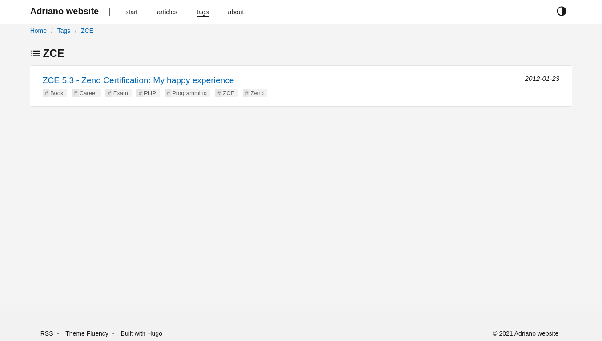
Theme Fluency (87, 333)
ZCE (87, 30)
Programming (189, 93)
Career (88, 93)
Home (38, 30)
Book (57, 93)
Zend (257, 93)
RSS (46, 333)
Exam (120, 93)
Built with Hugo (141, 333)
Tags (64, 30)
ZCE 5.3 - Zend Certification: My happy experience (138, 80)
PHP (150, 93)
